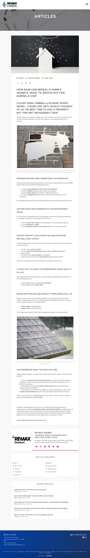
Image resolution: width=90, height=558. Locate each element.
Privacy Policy (73, 551)
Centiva (48, 555)
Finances (17, 472)
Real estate (51, 466)
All (15, 463)
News (20, 78)
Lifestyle (17, 475)
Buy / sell (17, 466)
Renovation (51, 469)
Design (16, 469)
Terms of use (82, 551)
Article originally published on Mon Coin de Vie (31, 420)
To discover (51, 472)
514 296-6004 (11, 543)
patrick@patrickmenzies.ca (16, 544)
